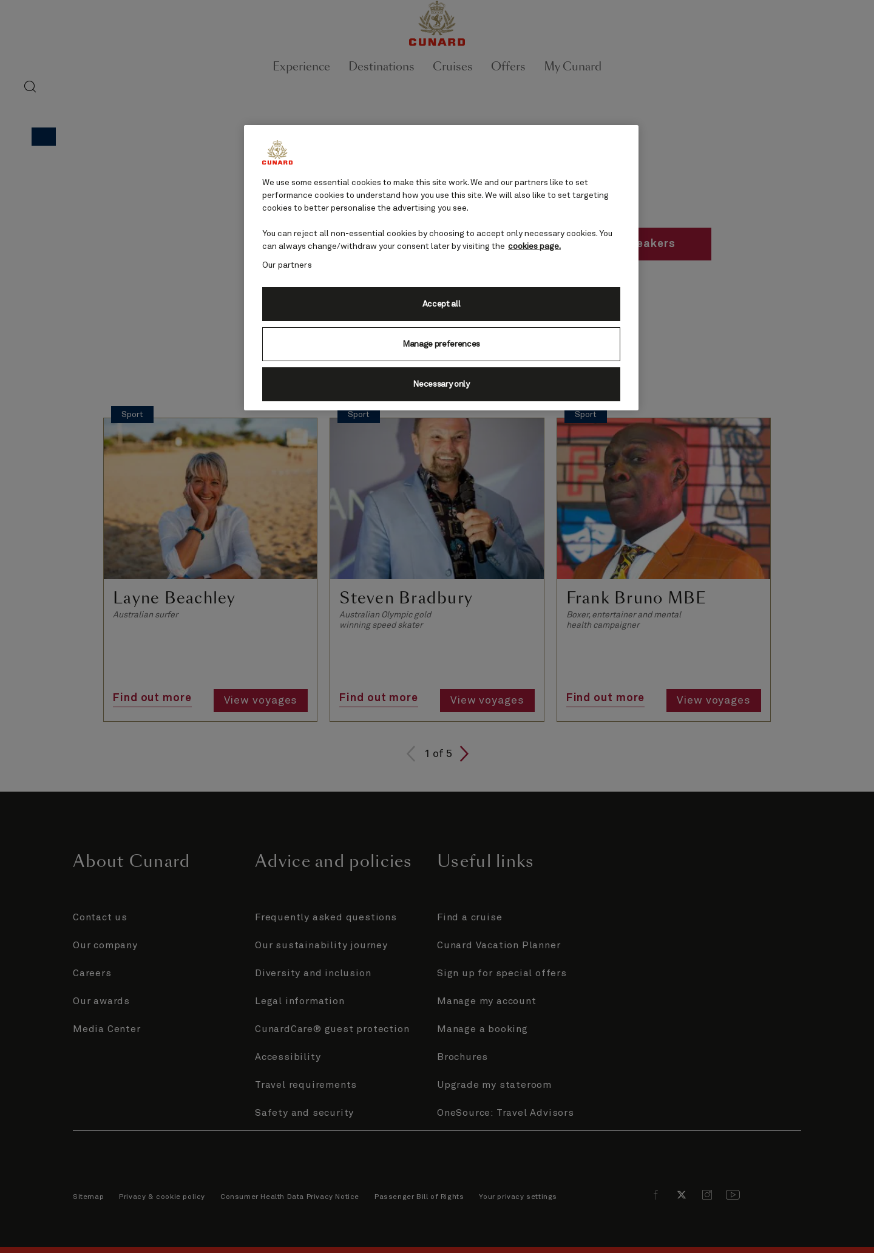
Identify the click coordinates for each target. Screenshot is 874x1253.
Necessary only (441, 384)
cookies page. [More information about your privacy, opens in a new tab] (534, 246)
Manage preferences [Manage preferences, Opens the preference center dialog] (441, 344)
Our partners (287, 265)
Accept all (441, 304)
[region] (441, 267)
